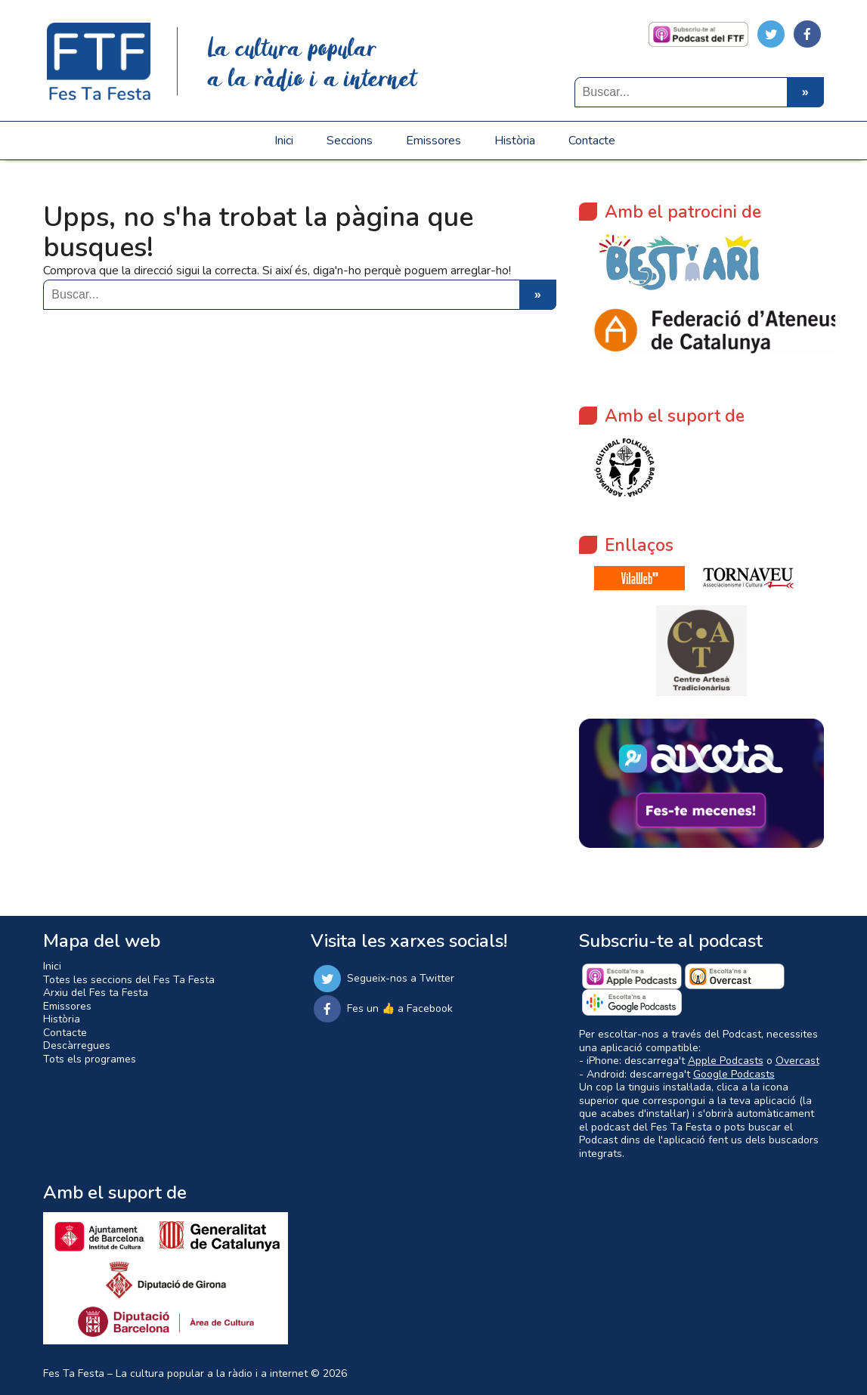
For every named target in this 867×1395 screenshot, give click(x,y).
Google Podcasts (734, 1074)
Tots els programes (89, 1059)
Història (514, 140)
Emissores (433, 140)
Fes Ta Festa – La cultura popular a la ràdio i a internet (175, 1373)
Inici (283, 140)
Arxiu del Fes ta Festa (95, 992)
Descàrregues (76, 1045)
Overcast (797, 1060)
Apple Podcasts (725, 1060)
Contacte (591, 140)
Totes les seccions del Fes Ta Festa (129, 980)
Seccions (350, 140)
